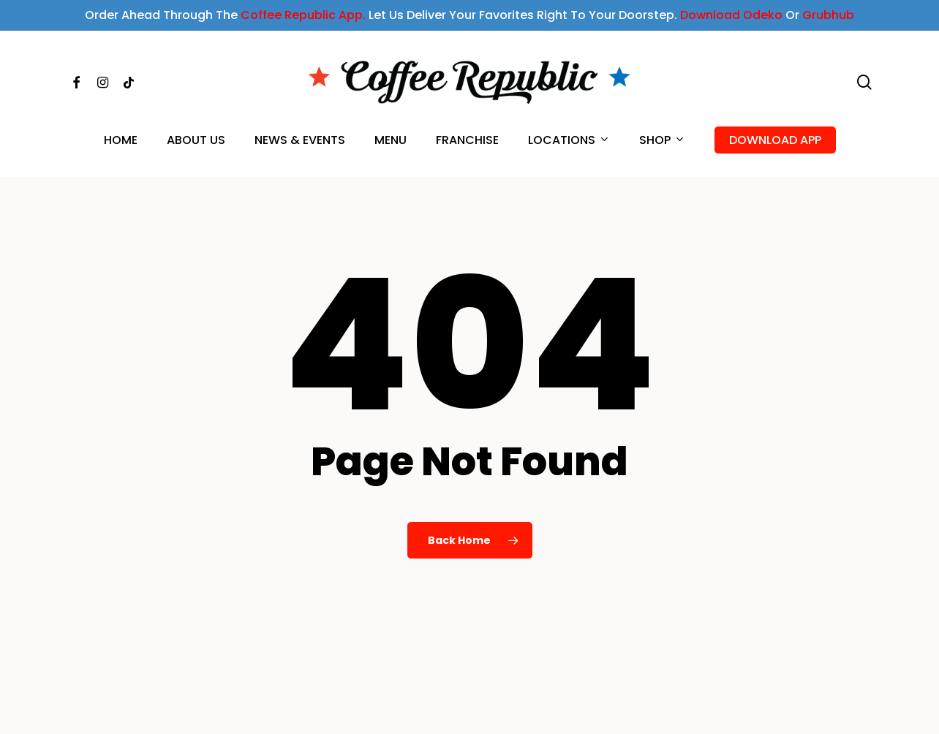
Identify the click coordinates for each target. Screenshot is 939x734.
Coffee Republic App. (303, 15)
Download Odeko (731, 15)
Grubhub (828, 15)
